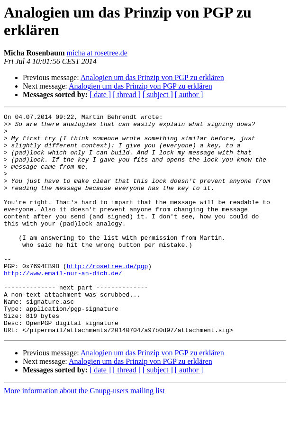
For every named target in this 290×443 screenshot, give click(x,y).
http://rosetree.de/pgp (107, 297)
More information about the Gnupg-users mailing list (84, 435)
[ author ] (189, 94)
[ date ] (100, 94)
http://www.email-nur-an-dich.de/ (63, 305)
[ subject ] (158, 94)
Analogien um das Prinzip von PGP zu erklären (152, 77)
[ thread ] (127, 94)
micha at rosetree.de (96, 53)
